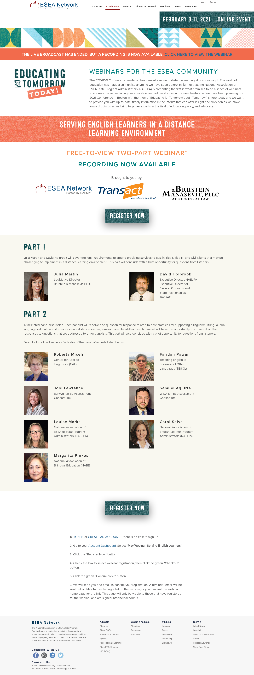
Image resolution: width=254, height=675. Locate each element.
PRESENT (108, 20)
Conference (112, 6)
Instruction (167, 634)
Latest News (199, 626)
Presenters (136, 630)
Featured (166, 626)
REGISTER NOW (127, 215)
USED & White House (203, 634)
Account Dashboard (102, 545)
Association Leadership (110, 643)
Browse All (167, 643)
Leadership (167, 638)
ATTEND (107, 24)
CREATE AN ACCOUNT (104, 537)
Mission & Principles (109, 634)
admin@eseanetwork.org (43, 665)
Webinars (165, 6)
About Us (97, 6)
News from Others (201, 647)
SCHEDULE (130, 20)
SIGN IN (78, 537)
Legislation (198, 630)
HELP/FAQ (105, 651)
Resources (191, 6)
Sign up (212, 2)
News (178, 6)
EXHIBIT (107, 15)
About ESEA (105, 630)
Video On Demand (146, 6)
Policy (165, 630)
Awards (127, 6)
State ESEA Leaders (109, 647)
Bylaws (103, 638)
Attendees (135, 626)
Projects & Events (201, 643)
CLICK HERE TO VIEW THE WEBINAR (198, 54)
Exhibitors (135, 634)
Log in (203, 2)
